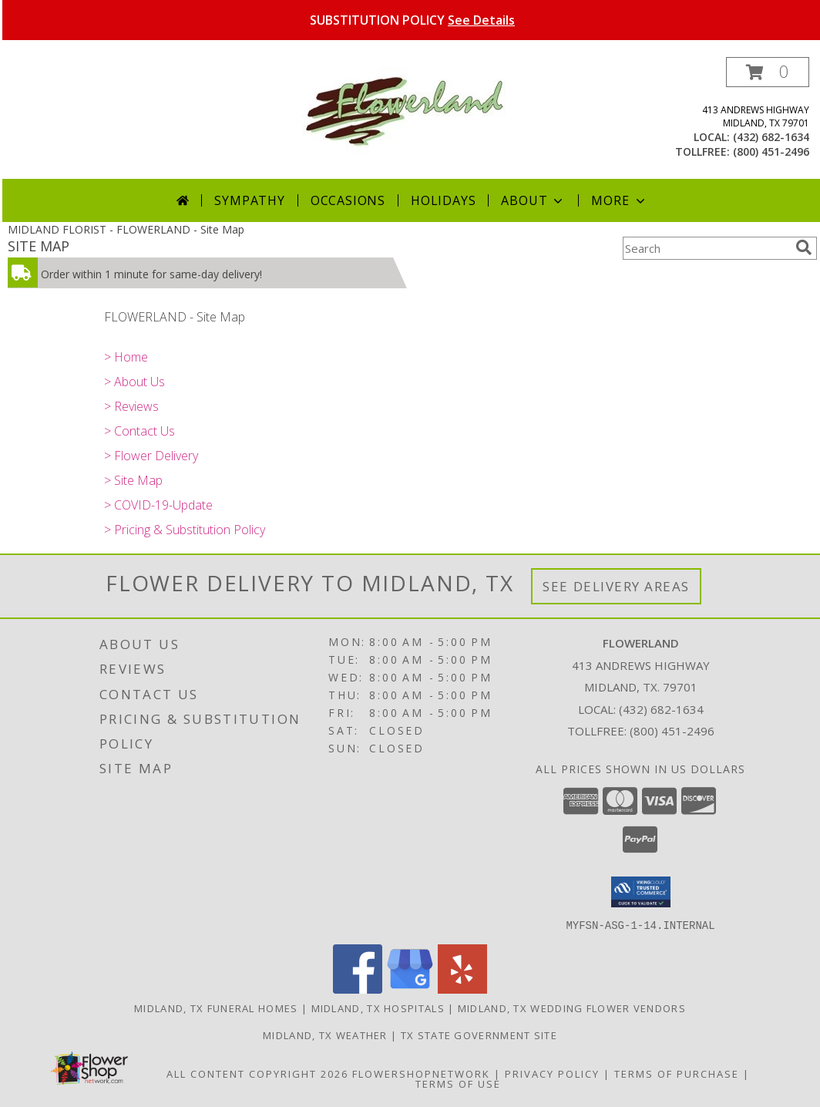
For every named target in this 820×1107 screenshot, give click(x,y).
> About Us (134, 381)
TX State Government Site (479, 1034)
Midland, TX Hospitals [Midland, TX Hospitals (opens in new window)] (378, 1007)
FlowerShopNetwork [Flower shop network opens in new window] (421, 1073)
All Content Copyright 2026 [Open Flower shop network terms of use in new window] (257, 1073)
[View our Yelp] (462, 988)
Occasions (348, 200)
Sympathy (249, 200)
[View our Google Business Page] (410, 988)
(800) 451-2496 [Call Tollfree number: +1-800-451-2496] (672, 731)
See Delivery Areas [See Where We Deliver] (616, 586)
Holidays (443, 200)
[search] (803, 247)
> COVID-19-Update (158, 504)
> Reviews (131, 406)
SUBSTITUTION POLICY (412, 20)
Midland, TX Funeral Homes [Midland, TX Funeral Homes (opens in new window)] (216, 1007)
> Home (126, 356)
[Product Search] (705, 248)
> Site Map (133, 480)
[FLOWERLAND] (413, 110)
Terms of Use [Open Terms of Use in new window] (458, 1083)
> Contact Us (139, 430)
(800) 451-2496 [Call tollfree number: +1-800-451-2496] (771, 151)
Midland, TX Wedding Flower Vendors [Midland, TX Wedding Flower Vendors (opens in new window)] (572, 1007)
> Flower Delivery (151, 455)
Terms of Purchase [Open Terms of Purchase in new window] (676, 1073)
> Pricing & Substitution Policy (184, 529)
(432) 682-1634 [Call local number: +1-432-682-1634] (771, 137)
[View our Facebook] (357, 988)
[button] (767, 72)
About (533, 200)
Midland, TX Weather (325, 1034)
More (619, 200)
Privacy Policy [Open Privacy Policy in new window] (552, 1073)
